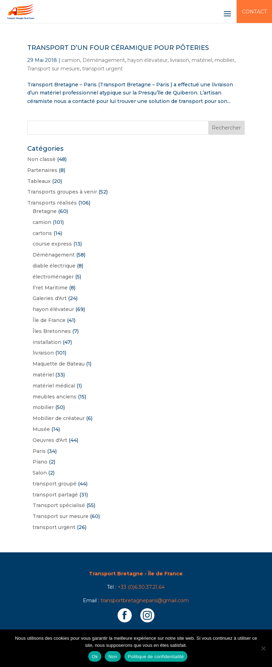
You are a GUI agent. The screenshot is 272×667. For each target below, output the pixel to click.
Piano (40, 462)
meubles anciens (54, 396)
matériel (202, 60)
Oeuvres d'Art (50, 440)
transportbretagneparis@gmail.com (145, 600)
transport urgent (102, 68)
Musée (41, 429)
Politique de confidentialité (156, 656)
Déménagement (104, 60)
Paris (39, 451)
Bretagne (45, 211)
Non (112, 656)
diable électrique (54, 266)
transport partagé (55, 494)
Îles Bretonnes (52, 331)
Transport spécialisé (59, 505)
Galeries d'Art (50, 298)
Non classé (41, 159)
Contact (254, 11)
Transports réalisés (52, 203)
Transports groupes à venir (62, 192)
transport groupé (54, 484)
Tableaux (39, 181)
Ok (95, 656)
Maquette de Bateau (59, 364)
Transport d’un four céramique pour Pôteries (118, 48)
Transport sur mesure (53, 68)
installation (47, 342)
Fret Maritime (50, 287)
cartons (42, 233)
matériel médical (54, 386)
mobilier (224, 60)
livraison (179, 60)
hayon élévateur (148, 60)
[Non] (263, 648)
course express (52, 244)
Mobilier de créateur (59, 418)
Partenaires (42, 170)
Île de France (49, 320)
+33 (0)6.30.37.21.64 (141, 587)
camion (71, 60)
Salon (40, 473)
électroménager (53, 277)
